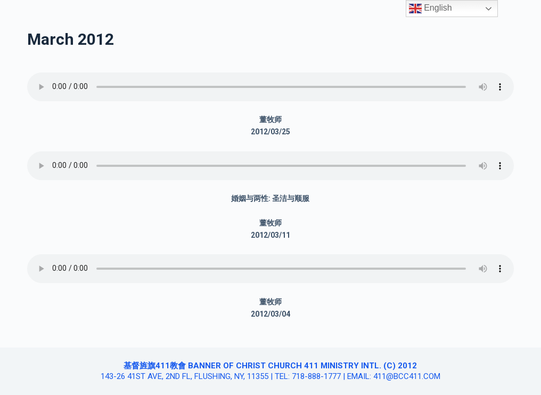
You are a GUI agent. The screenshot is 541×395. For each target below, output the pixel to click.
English (430, 8)
